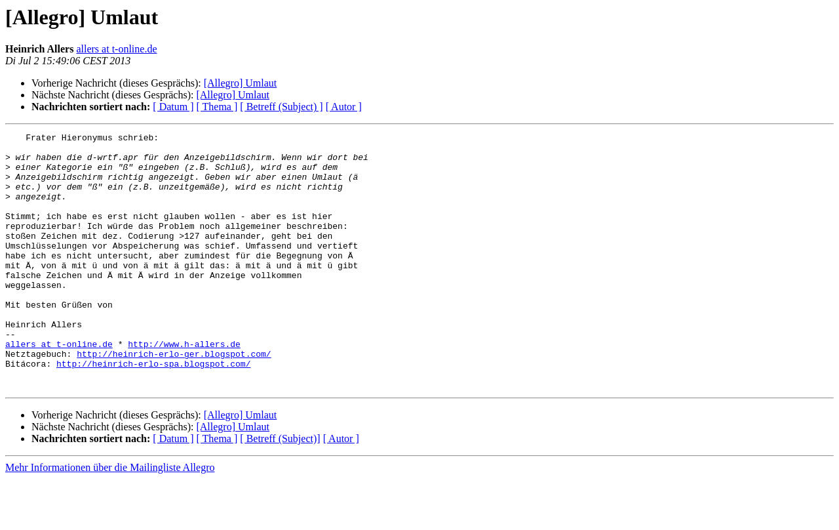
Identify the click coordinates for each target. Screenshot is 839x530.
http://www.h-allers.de (184, 387)
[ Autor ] (344, 106)
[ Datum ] (173, 106)
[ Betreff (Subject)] (280, 489)
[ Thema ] (217, 106)
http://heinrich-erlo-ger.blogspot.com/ (174, 399)
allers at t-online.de (116, 48)
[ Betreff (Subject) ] (281, 106)
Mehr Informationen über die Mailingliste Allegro (109, 518)
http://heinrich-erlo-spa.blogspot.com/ (153, 411)
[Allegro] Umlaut (240, 83)
